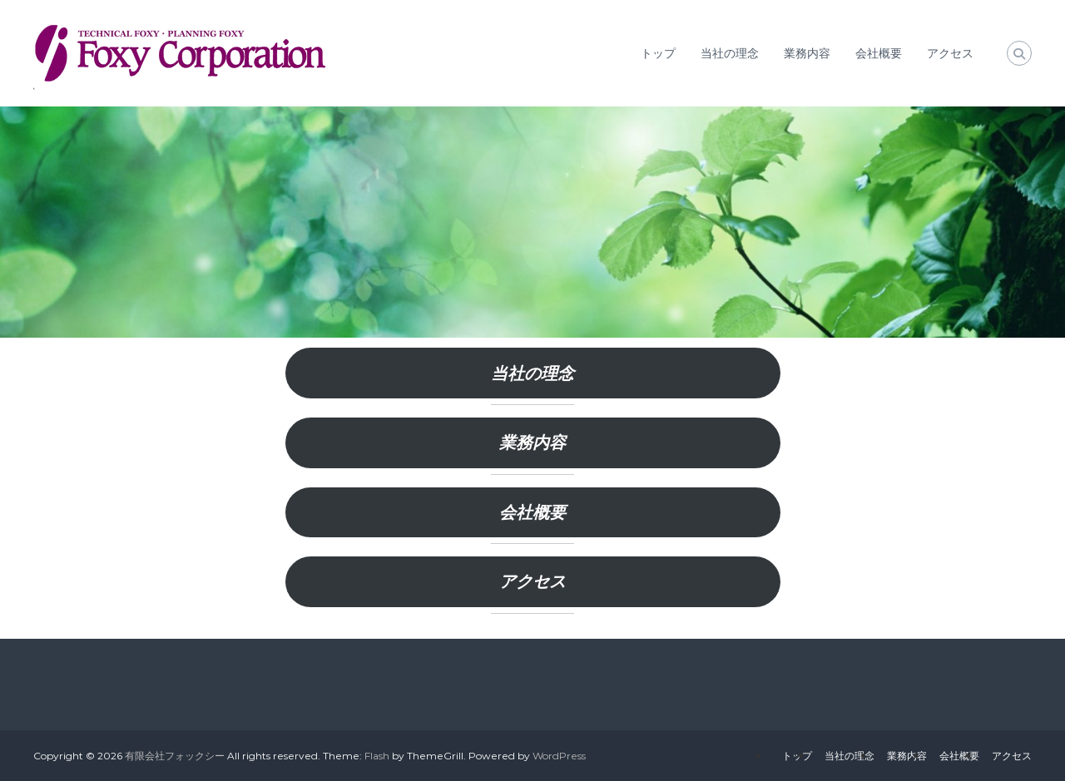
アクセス (950, 53)
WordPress (559, 755)
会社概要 (878, 53)
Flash (376, 755)
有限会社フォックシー (175, 755)
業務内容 (807, 53)
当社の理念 (730, 53)
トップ (658, 53)
